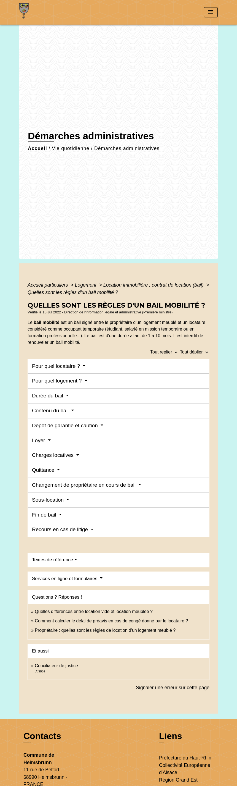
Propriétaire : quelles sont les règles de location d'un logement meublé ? (105, 630)
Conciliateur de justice (56, 665)
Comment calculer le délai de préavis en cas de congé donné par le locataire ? (111, 621)
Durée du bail (48, 396)
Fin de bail (45, 515)
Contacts (42, 736)
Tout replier (165, 352)
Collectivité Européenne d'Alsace (184, 769)
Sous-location (48, 500)
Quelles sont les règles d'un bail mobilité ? (73, 292)
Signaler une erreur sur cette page (172, 687)
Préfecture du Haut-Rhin (185, 758)
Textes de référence (52, 559)
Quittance (44, 470)
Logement (86, 285)
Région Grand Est (178, 780)
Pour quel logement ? (57, 381)
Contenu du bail (51, 410)
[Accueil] (53, 12)
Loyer (39, 440)
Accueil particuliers (48, 285)
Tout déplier (194, 352)
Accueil (37, 148)
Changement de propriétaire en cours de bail (84, 485)
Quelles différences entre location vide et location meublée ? (94, 611)
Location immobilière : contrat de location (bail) (154, 285)
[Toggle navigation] (211, 12)
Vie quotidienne (70, 148)
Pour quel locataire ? (57, 366)
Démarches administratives (127, 148)
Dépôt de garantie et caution (65, 425)
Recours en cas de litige (60, 529)
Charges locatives (53, 455)
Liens (170, 736)
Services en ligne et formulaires (65, 578)
